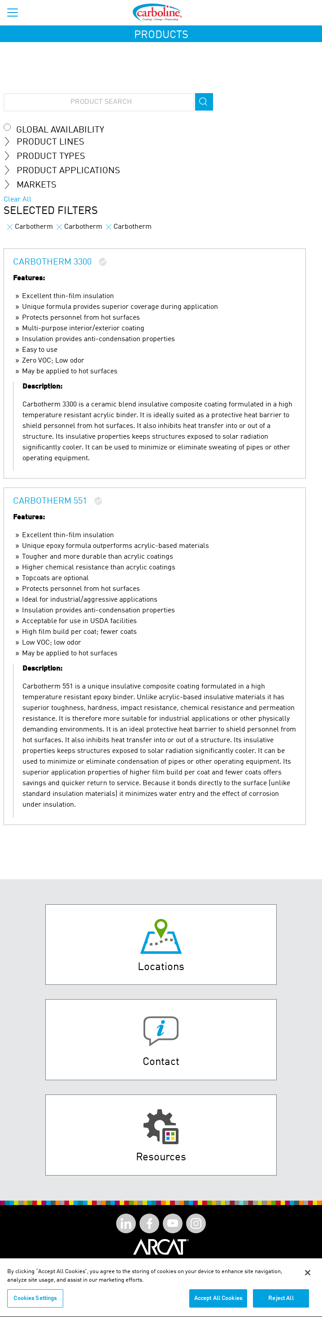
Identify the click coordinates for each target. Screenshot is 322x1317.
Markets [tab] (34, 185)
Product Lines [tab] (47, 142)
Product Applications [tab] (65, 170)
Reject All (280, 1302)
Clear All (17, 199)
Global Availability (60, 130)
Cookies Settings (35, 1302)
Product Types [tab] (48, 156)
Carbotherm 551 (50, 501)
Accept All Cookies (218, 1302)
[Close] (308, 1277)
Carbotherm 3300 (52, 262)
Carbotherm (30, 227)
